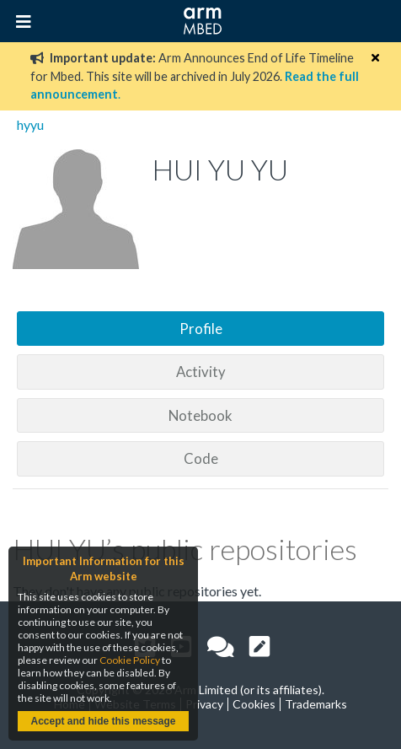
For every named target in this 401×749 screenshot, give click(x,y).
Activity (201, 371)
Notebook (200, 415)
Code (201, 458)
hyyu (30, 124)
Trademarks (316, 704)
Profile (200, 328)
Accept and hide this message (102, 721)
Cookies (254, 704)
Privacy (204, 704)
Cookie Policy (129, 660)
